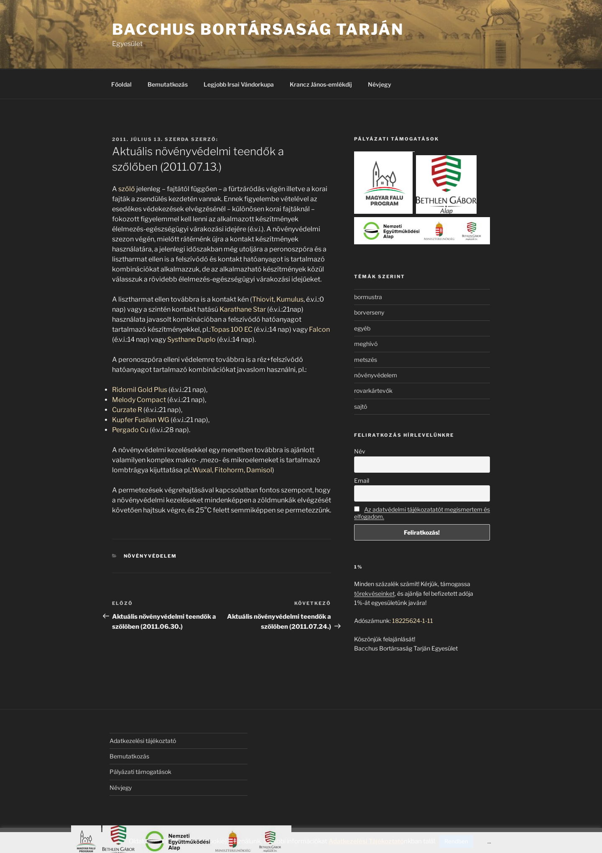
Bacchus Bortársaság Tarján (258, 29)
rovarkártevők (373, 390)
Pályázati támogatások (140, 771)
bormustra (368, 296)
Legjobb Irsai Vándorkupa (239, 84)
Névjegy (379, 84)
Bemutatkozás (168, 84)
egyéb (362, 328)
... (489, 841)
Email (361, 480)
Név (359, 451)
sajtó (360, 406)
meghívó (366, 343)
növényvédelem (150, 556)
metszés (365, 359)
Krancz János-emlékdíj (321, 84)
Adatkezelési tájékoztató (143, 740)
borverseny (369, 312)
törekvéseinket (374, 593)
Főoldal (121, 84)
